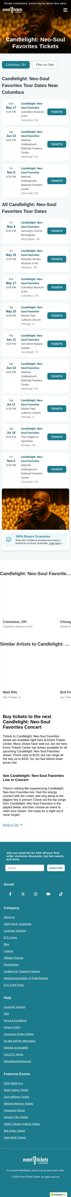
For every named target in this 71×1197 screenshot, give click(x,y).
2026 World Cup (13, 1083)
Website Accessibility (16, 1047)
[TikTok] (61, 894)
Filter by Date (45, 64)
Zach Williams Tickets (16, 1096)
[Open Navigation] (65, 10)
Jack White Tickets (15, 1137)
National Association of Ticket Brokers (26, 978)
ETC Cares (10, 937)
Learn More (56, 543)
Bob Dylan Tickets (14, 1130)
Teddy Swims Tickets (16, 1090)
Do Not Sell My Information (19, 1040)
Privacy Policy (12, 1027)
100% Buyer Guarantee (17, 923)
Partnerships (11, 964)
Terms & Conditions (15, 1020)
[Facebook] (10, 894)
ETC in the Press (14, 984)
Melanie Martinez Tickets (18, 1103)
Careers (8, 951)
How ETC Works (13, 1054)
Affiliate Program (13, 957)
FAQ (6, 1013)
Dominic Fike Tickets (16, 1117)
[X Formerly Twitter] (22, 894)
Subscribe (56, 868)
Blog (6, 944)
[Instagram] (35, 894)
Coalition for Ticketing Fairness (22, 971)
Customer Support (14, 1006)
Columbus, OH (16, 64)
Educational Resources (17, 1061)
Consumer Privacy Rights (19, 1034)
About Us (9, 917)
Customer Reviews (15, 930)
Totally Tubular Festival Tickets (22, 1123)
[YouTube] (48, 894)
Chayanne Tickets (14, 1110)
